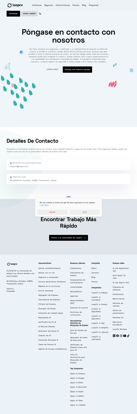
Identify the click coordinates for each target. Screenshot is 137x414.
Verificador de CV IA (47, 322)
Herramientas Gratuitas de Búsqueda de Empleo (79, 323)
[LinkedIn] (114, 337)
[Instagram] (121, 337)
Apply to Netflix (77, 396)
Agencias (74, 296)
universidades (76, 287)
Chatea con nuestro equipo (77, 69)
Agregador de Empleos (48, 295)
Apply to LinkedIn (78, 405)
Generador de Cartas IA (48, 331)
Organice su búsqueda (48, 277)
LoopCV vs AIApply (99, 293)
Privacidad (11, 291)
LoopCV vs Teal (98, 323)
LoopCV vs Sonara (99, 304)
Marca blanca (119, 299)
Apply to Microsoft (78, 387)
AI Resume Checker (46, 326)
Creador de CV (44, 335)
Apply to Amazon (77, 374)
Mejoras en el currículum (49, 286)
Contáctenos (118, 294)
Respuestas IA (44, 318)
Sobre (94, 268)
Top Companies (76, 369)
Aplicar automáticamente (49, 268)
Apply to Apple (76, 391)
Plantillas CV (118, 318)
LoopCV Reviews (120, 329)
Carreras (95, 273)
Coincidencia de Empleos (49, 300)
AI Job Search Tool (121, 283)
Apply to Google (77, 378)
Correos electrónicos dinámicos (52, 282)
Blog (84, 5)
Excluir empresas (45, 291)
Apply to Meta (76, 383)
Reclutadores (76, 292)
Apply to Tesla (76, 400)
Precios (75, 5)
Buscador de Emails (47, 309)
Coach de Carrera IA (47, 344)
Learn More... (45, 205)
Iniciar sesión (29, 13)
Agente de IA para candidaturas (52, 349)
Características (63, 5)
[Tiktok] (128, 337)
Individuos (37, 5)
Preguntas (93, 5)
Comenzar (13, 13)
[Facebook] (117, 337)
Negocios (48, 5)
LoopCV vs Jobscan (100, 332)
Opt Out (52, 212)
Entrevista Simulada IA (48, 340)
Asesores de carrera (79, 308)
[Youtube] (124, 337)
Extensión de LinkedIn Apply (50, 313)
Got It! (85, 212)
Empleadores (75, 268)
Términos (10, 289)
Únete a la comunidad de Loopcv (68, 238)
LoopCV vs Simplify (99, 328)
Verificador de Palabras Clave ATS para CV (78, 347)
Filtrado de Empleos (47, 304)
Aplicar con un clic (46, 273)
